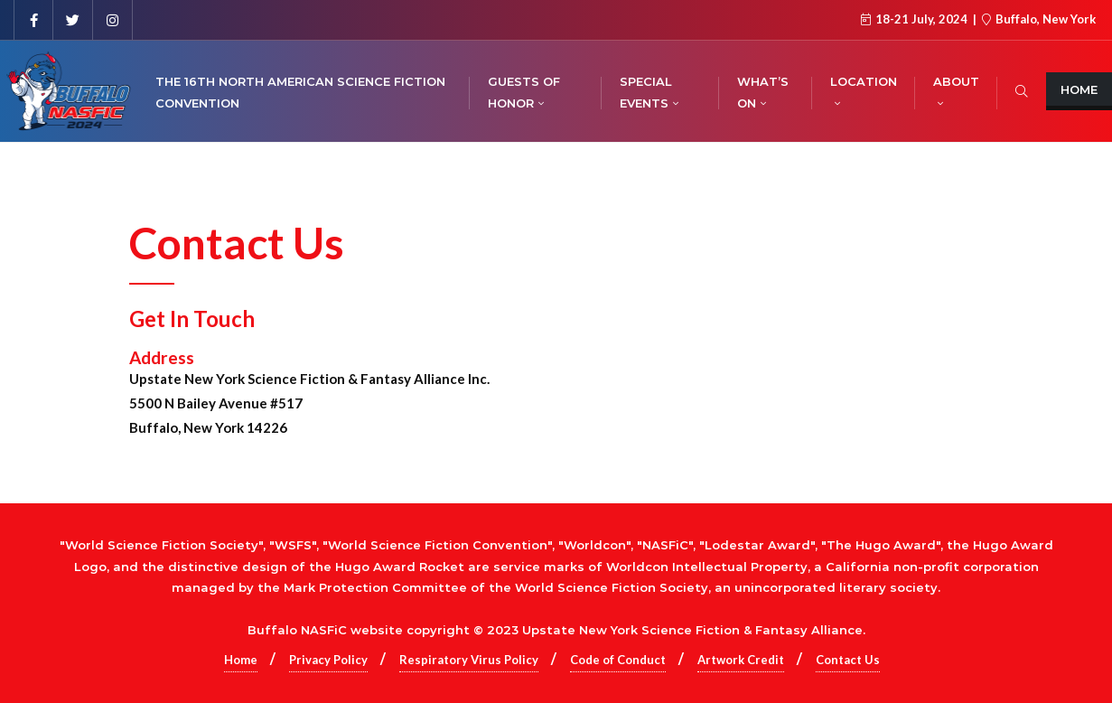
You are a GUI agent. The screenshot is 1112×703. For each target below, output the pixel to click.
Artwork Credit (740, 659)
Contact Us (848, 659)
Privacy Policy (328, 659)
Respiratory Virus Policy (468, 659)
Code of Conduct (618, 659)
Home (240, 659)
